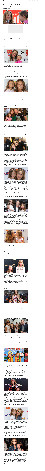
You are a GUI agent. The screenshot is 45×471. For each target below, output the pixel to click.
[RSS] (39, 0)
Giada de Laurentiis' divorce (14, 215)
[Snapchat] (35, 0)
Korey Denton (5, 8)
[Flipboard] (32, 0)
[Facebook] (28, 0)
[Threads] (37, 0)
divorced (20, 125)
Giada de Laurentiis (15, 421)
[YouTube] (29, 0)
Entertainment (4, 3)
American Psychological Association (8, 214)
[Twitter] (31, 0)
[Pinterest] (34, 0)
